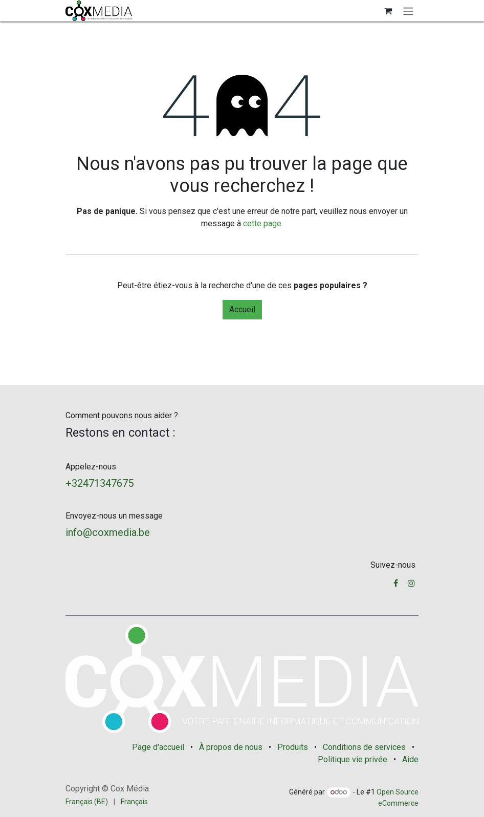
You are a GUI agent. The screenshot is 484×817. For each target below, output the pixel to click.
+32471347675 (99, 483)
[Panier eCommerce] (388, 11)
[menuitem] (86, 802)
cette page (262, 223)
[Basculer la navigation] (408, 11)
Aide (410, 759)
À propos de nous (230, 747)
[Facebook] (395, 583)
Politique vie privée (352, 759)
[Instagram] (411, 583)
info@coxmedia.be (107, 532)
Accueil (242, 309)
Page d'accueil (158, 747)
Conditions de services (364, 747)
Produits (292, 747)
